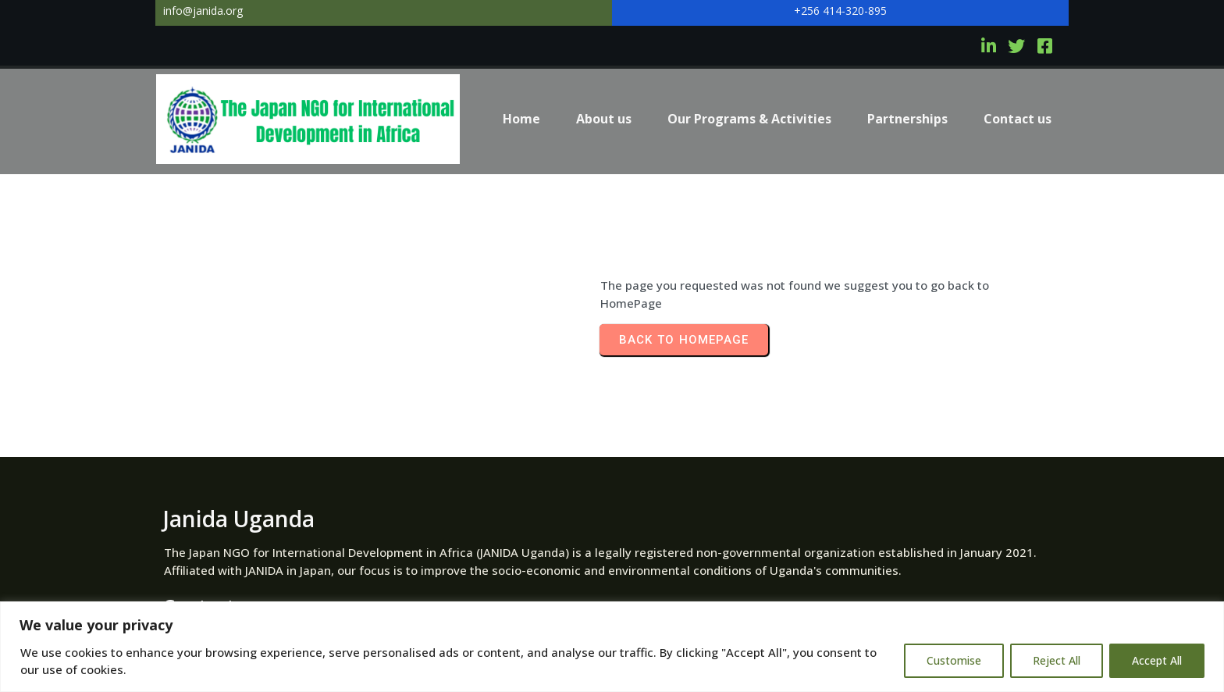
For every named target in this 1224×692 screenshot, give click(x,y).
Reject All (1056, 660)
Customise (954, 660)
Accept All (1157, 660)
